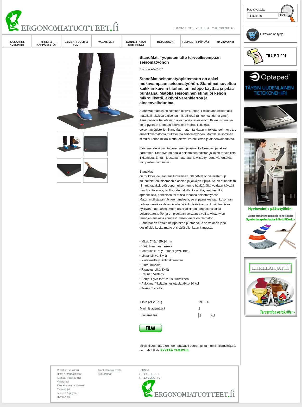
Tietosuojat (166, 41)
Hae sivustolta (256, 9)
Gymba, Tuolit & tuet (76, 43)
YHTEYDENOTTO (223, 28)
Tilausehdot (105, 373)
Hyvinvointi (225, 41)
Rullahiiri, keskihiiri (17, 43)
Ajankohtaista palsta (110, 370)
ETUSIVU (180, 28)
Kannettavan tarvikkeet (136, 43)
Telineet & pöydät (195, 41)
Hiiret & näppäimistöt (47, 43)
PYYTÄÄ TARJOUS (174, 350)
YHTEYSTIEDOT (198, 28)
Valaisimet (106, 41)
